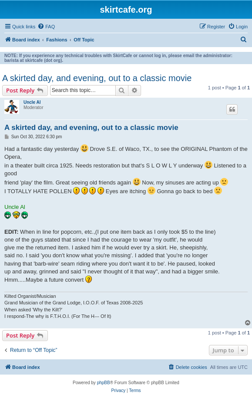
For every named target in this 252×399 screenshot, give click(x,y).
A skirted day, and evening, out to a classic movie (97, 78)
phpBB (103, 382)
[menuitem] (46, 26)
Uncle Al (32, 102)
